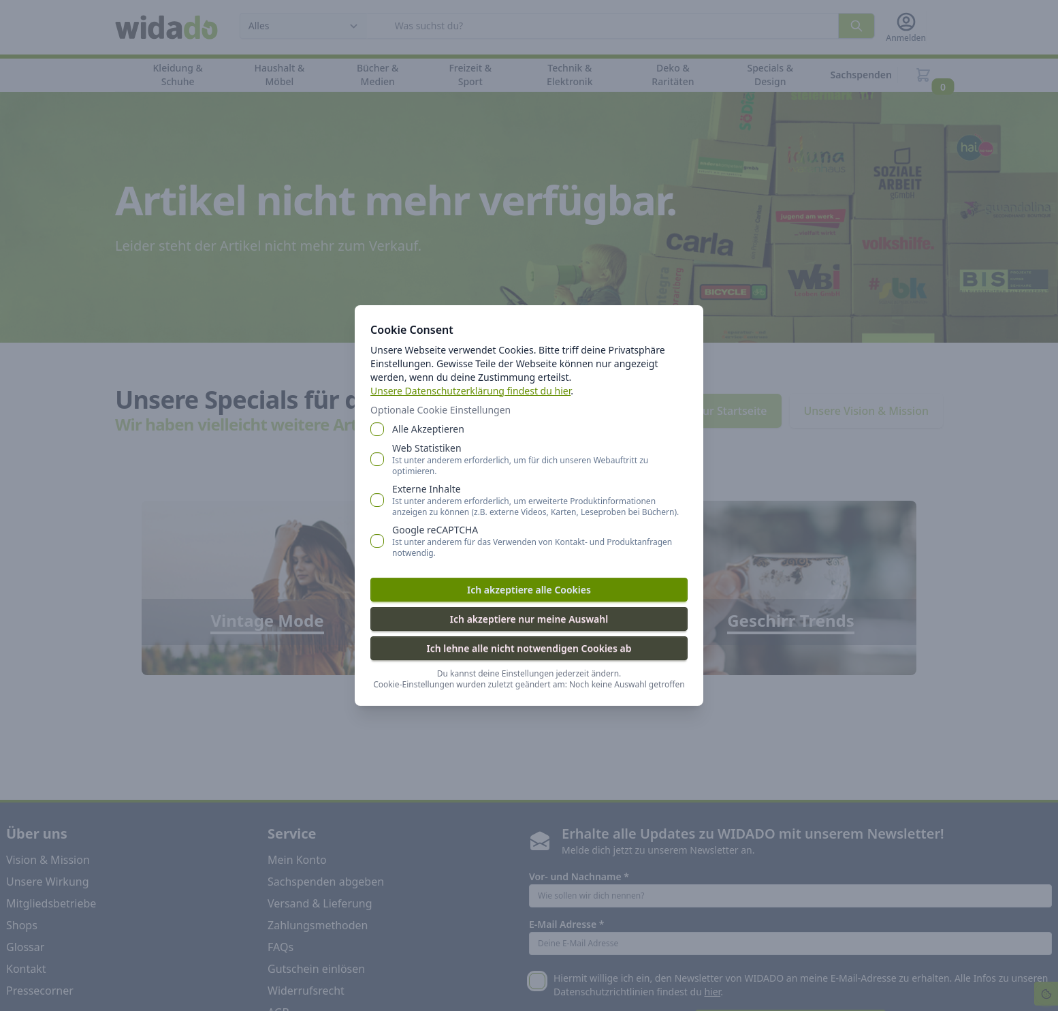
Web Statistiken (540, 459)
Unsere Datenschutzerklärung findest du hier (471, 390)
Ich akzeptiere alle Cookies (529, 589)
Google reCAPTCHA (540, 541)
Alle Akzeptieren (429, 428)
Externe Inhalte (540, 500)
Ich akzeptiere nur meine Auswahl (529, 618)
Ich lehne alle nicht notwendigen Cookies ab (528, 648)
